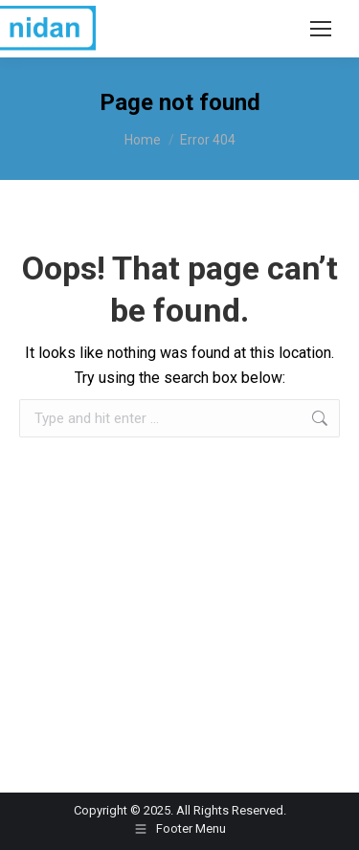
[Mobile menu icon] (321, 29)
